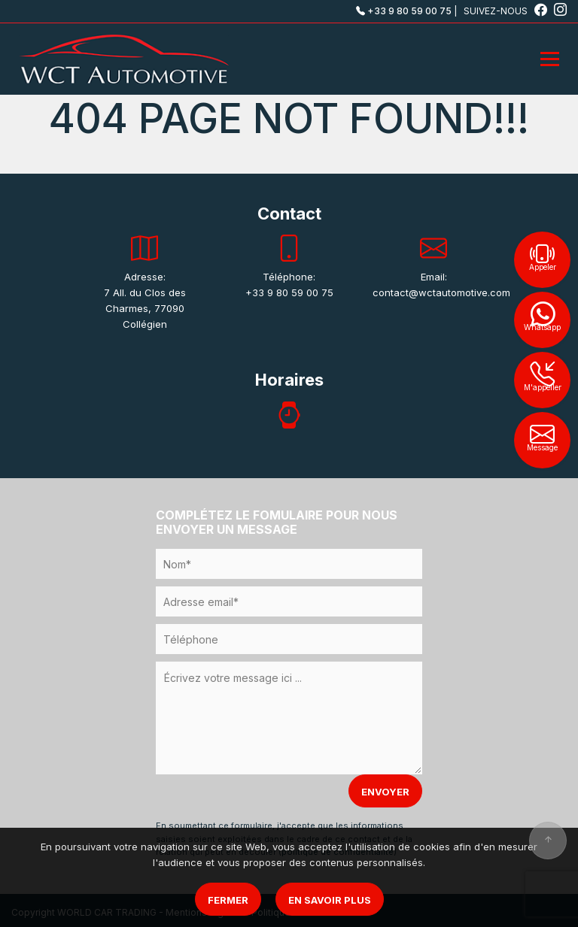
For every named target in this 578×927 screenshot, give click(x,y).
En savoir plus (329, 900)
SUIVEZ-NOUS (506, 11)
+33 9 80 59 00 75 (404, 11)
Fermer (228, 900)
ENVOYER (385, 792)
